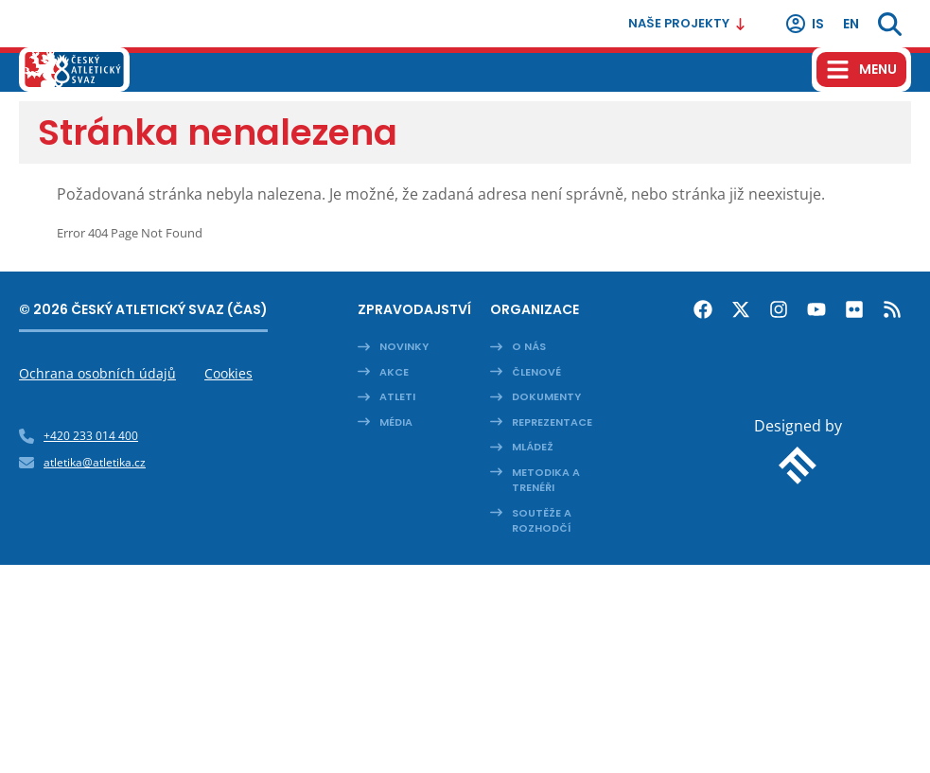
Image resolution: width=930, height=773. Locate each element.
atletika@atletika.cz (95, 462)
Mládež (532, 446)
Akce (394, 371)
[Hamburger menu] (861, 69)
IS (804, 23)
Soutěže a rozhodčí (541, 520)
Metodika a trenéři (546, 480)
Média (395, 422)
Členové (536, 371)
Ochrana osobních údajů (97, 373)
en (851, 23)
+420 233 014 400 (91, 436)
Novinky (404, 346)
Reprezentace (552, 422)
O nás (529, 346)
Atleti (397, 396)
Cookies (228, 373)
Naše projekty (687, 23)
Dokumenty (546, 396)
